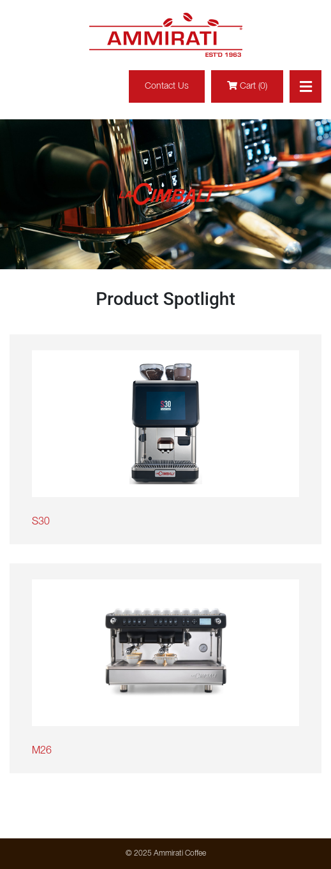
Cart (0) (247, 86)
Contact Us (167, 86)
